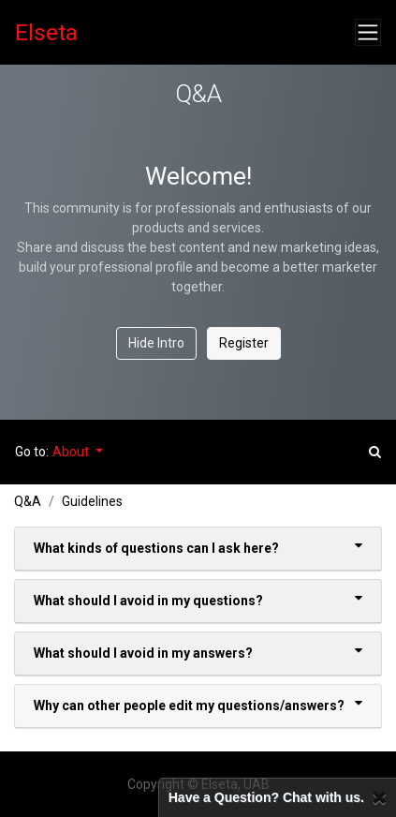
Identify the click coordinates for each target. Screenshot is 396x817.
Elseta (46, 32)
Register (244, 342)
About (72, 451)
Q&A (27, 501)
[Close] (379, 798)
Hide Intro (156, 342)
